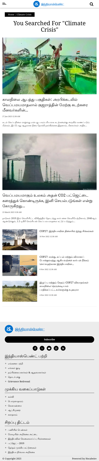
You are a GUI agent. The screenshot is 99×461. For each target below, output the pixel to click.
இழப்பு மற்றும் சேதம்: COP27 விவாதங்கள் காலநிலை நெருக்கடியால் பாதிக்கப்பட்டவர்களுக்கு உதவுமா (64, 286)
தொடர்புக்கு (14, 376)
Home (11, 14)
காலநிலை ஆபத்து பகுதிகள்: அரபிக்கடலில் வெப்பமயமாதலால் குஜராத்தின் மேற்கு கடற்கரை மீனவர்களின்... (45, 105)
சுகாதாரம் (12, 414)
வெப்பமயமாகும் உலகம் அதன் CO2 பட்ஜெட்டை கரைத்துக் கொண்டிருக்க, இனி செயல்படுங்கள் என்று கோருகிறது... (47, 200)
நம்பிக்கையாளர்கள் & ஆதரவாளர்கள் (27, 372)
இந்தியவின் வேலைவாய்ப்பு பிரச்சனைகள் (29, 438)
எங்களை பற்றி (15, 363)
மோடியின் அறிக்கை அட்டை (22, 434)
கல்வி (11, 396)
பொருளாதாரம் (15, 401)
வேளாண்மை (15, 405)
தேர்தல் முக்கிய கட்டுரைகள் (22, 447)
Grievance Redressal (19, 381)
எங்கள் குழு (14, 368)
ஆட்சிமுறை (14, 410)
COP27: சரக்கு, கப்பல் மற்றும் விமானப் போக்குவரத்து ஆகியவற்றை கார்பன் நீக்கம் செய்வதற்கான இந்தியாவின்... (64, 260)
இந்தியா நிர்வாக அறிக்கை (21, 452)
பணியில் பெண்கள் (17, 429)
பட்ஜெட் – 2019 (16, 443)
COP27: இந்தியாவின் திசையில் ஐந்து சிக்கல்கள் (67, 231)
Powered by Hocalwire (84, 458)
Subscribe (49, 339)
